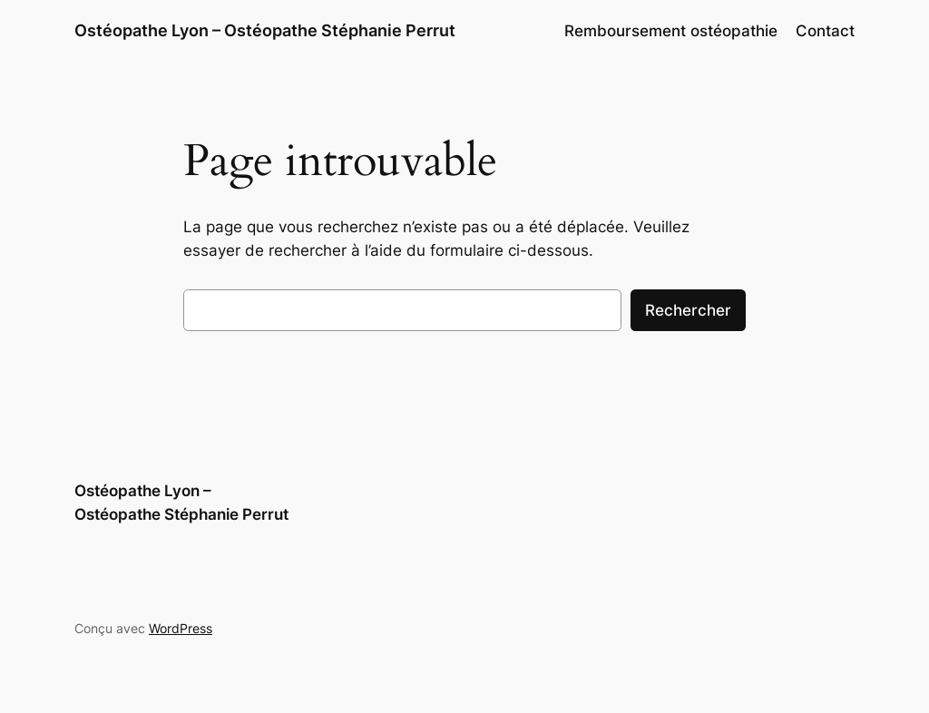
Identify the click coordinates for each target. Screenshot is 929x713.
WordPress (180, 628)
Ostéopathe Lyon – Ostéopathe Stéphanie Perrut (264, 30)
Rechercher (688, 310)
